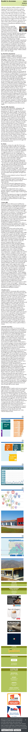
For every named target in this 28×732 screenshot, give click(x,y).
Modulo (16, 674)
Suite (18, 689)
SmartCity (14, 685)
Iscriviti (14, 660)
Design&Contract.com (13, 689)
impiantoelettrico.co (14, 678)
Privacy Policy (17, 730)
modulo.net (12, 674)
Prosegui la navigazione (7, 730)
